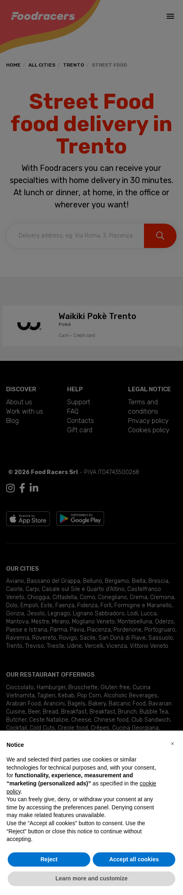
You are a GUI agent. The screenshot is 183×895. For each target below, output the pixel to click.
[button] (172, 743)
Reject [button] (48, 859)
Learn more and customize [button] (91, 878)
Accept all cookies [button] (134, 859)
